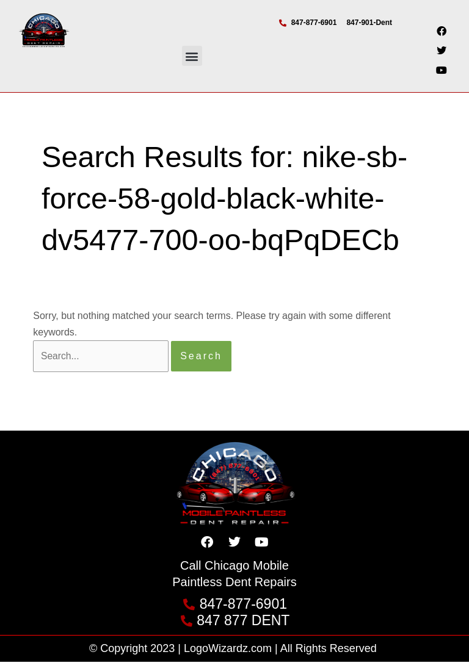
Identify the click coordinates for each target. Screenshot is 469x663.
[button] (192, 56)
